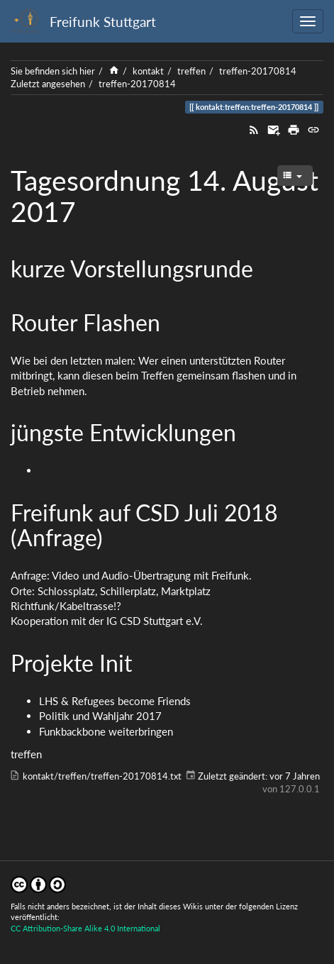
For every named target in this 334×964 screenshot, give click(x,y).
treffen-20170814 (257, 71)
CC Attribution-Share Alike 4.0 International (85, 928)
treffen (191, 71)
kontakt (148, 71)
